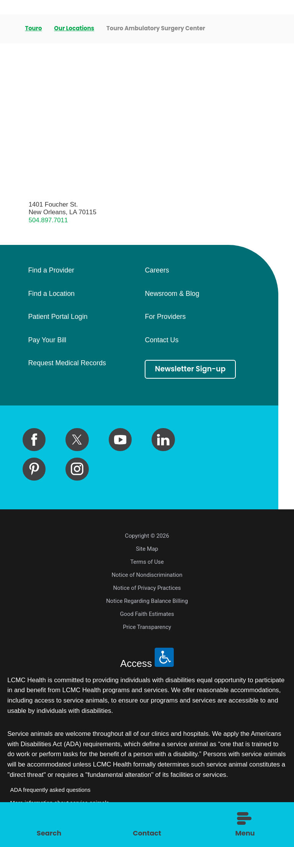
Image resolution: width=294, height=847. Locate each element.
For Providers (165, 317)
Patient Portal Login (57, 317)
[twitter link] (76, 439)
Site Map (147, 548)
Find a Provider (51, 270)
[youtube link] (120, 439)
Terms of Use (147, 561)
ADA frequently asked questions (50, 790)
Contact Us (161, 340)
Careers (157, 270)
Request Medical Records (67, 363)
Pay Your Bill (47, 340)
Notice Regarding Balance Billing (147, 600)
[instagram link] (76, 469)
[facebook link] (34, 439)
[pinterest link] (34, 469)
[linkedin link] (163, 439)
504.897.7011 (48, 220)
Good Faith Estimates (147, 614)
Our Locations (74, 28)
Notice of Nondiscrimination (147, 574)
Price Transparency (147, 627)
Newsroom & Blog (172, 294)
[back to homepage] (10, 28)
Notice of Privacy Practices (147, 587)
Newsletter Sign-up (190, 369)
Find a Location (51, 294)
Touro (33, 28)
